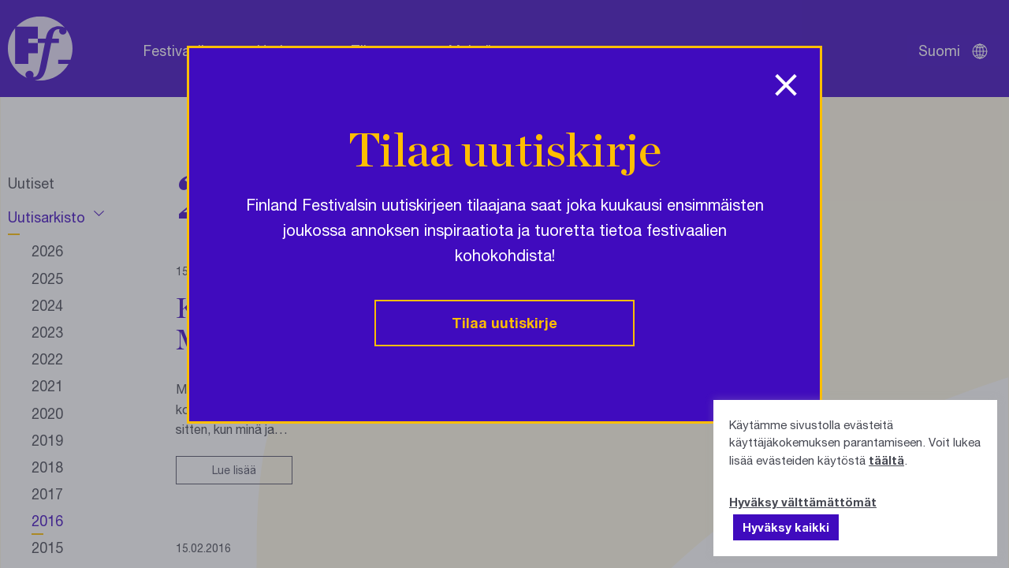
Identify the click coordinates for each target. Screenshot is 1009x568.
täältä (886, 460)
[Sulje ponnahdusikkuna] (786, 79)
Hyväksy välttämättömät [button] (803, 502)
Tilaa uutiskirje (504, 322)
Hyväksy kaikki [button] (786, 527)
